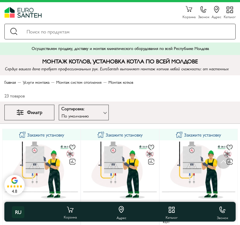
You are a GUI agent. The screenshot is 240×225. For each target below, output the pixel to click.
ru (18, 212)
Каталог (230, 16)
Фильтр (29, 112)
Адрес (216, 12)
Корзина (189, 12)
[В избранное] (72, 147)
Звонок (203, 12)
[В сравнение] (72, 162)
